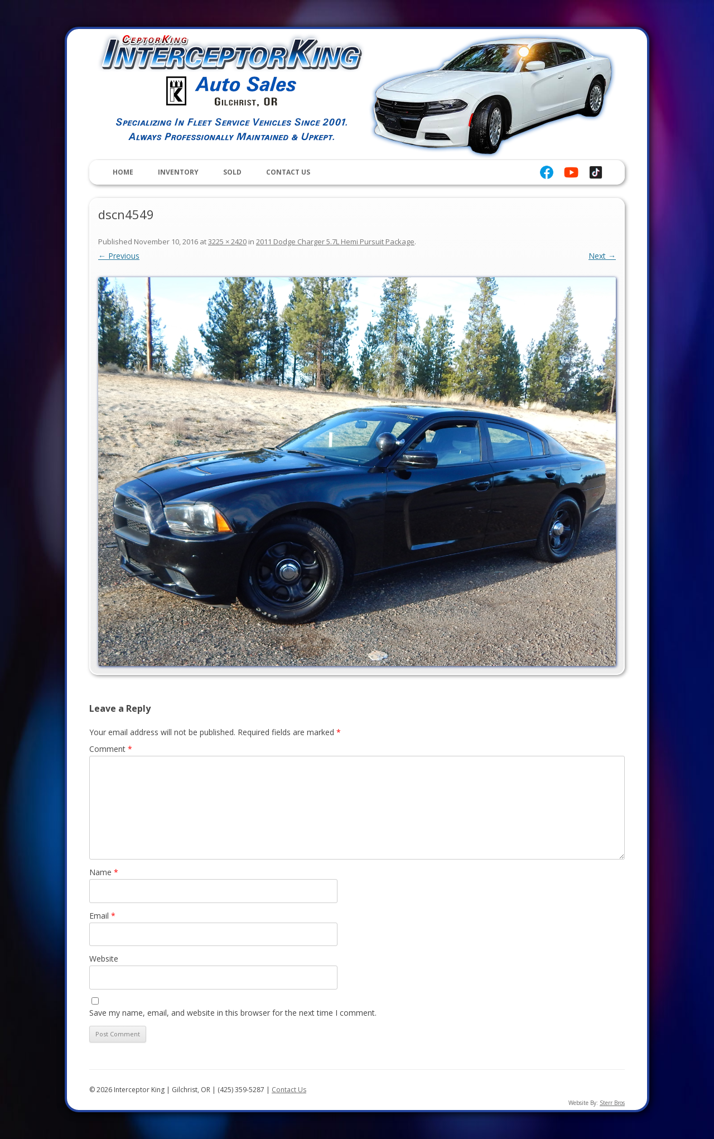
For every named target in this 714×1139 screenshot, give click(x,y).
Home (123, 172)
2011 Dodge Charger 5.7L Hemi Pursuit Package (335, 242)
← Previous (118, 255)
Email (102, 915)
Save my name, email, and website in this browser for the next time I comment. (233, 1012)
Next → (602, 255)
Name (103, 872)
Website (103, 958)
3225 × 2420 (227, 242)
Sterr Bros (612, 1103)
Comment (110, 749)
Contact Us (288, 172)
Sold (232, 172)
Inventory (178, 172)
